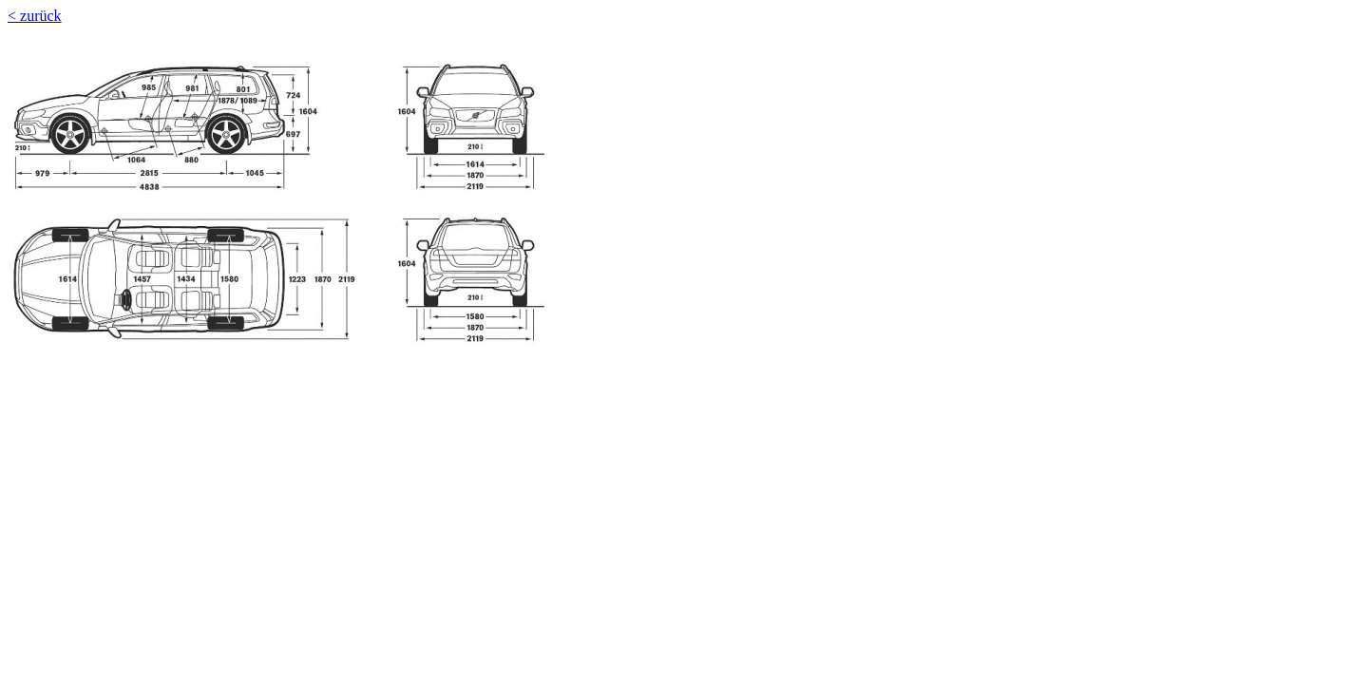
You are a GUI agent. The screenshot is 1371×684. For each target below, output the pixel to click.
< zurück (35, 16)
